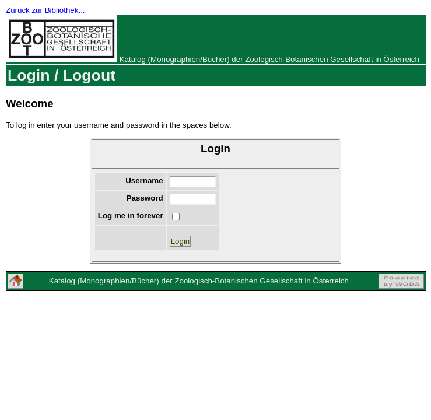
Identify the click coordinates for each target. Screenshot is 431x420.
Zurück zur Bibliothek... (45, 10)
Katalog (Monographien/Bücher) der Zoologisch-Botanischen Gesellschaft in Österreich (269, 59)
